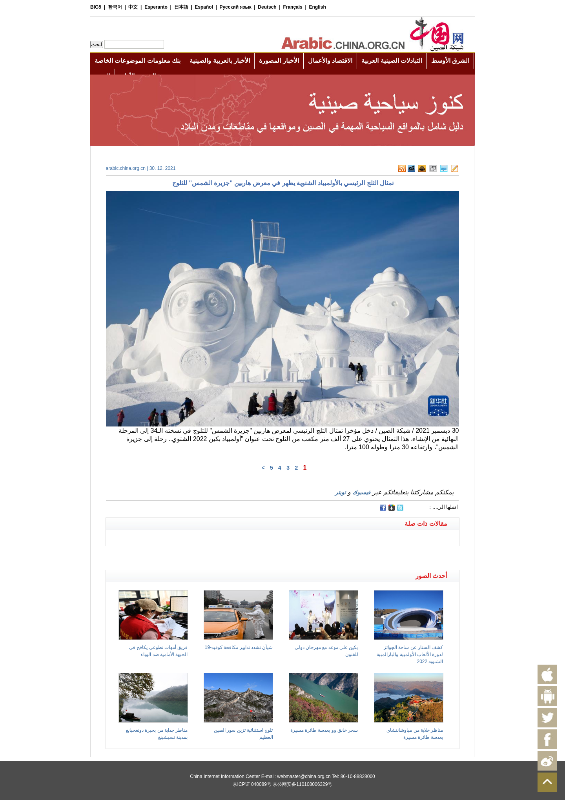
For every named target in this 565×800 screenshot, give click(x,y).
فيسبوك (361, 492)
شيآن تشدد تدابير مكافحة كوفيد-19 (239, 647)
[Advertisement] (194, 556)
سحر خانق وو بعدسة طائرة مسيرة (324, 730)
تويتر (340, 492)
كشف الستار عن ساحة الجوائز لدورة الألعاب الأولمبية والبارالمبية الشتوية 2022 (410, 654)
